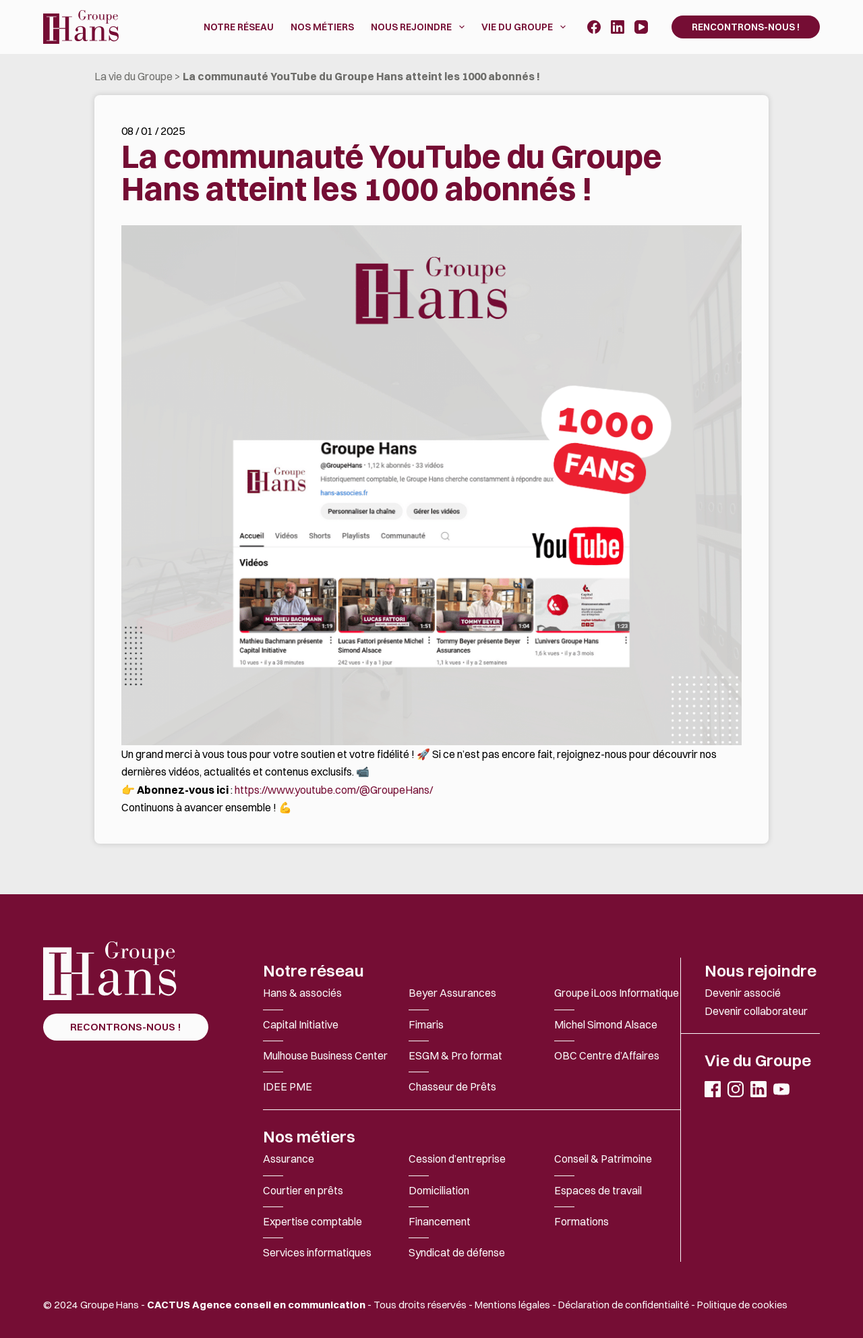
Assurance (288, 1158)
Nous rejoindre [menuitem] (420, 27)
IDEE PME (287, 1086)
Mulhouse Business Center (325, 1055)
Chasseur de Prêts (452, 1086)
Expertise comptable (312, 1221)
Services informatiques (317, 1252)
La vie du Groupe (133, 76)
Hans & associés (302, 992)
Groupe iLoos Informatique (616, 992)
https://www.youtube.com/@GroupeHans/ (334, 789)
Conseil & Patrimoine (603, 1158)
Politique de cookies (742, 1304)
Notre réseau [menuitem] (239, 27)
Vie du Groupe (758, 1060)
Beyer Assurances (452, 992)
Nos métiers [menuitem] (322, 27)
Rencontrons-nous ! (746, 27)
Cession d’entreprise (457, 1158)
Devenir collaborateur (756, 1011)
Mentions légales (512, 1304)
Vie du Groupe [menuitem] (526, 27)
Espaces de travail (598, 1190)
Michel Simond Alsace (605, 1024)
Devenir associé (743, 992)
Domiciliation (439, 1190)
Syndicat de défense (457, 1252)
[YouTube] (641, 27)
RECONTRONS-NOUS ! (125, 1026)
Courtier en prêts (303, 1190)
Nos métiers (309, 1136)
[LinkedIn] (617, 27)
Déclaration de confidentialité (623, 1304)
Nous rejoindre (760, 970)
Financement (440, 1221)
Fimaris (426, 1024)
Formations (581, 1221)
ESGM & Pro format (455, 1055)
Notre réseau (313, 970)
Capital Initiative (300, 1024)
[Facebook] (594, 27)
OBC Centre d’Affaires (606, 1055)
